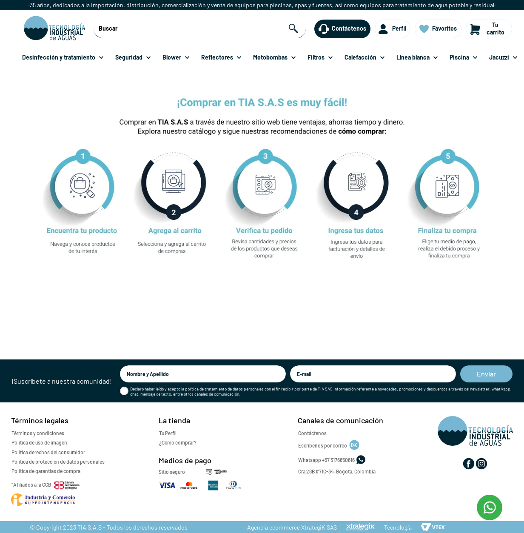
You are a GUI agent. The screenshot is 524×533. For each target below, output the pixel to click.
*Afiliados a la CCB (31, 484)
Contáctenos (349, 28)
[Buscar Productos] (294, 29)
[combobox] (200, 29)
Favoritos (444, 28)
